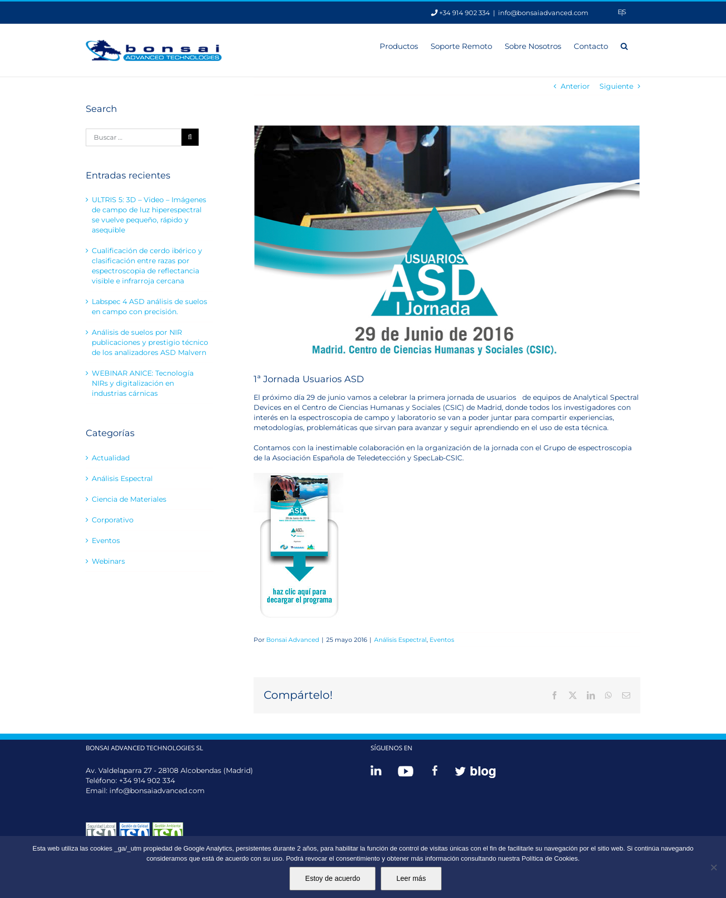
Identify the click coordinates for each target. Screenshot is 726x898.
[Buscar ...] (134, 137)
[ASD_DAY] (447, 241)
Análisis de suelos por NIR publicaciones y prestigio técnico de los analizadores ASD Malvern (150, 342)
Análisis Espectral (400, 639)
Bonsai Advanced (292, 639)
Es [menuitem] (622, 12)
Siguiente (616, 86)
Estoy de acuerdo (332, 878)
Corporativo (113, 519)
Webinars (108, 561)
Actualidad (111, 457)
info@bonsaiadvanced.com (543, 13)
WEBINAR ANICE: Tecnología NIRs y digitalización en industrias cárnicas (143, 383)
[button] (624, 45)
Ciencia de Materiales (129, 499)
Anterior (575, 86)
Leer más (411, 878)
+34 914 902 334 (147, 780)
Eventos (442, 639)
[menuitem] (622, 12)
